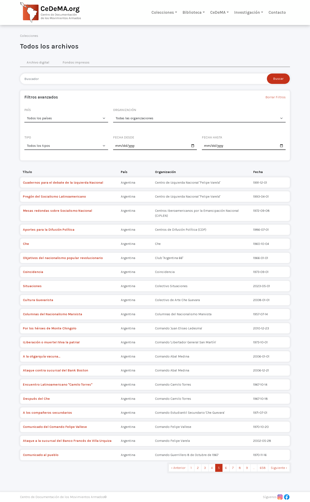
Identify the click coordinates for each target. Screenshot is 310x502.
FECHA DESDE (123, 137)
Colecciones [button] (162, 12)
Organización (165, 172)
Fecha (258, 172)
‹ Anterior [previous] (178, 468)
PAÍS (27, 110)
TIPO (27, 137)
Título (27, 172)
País (124, 172)
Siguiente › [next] (279, 468)
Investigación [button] (247, 12)
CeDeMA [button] (218, 12)
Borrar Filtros (275, 97)
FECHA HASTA (212, 137)
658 (263, 468)
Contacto (277, 12)
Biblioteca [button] (192, 12)
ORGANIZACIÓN (124, 110)
